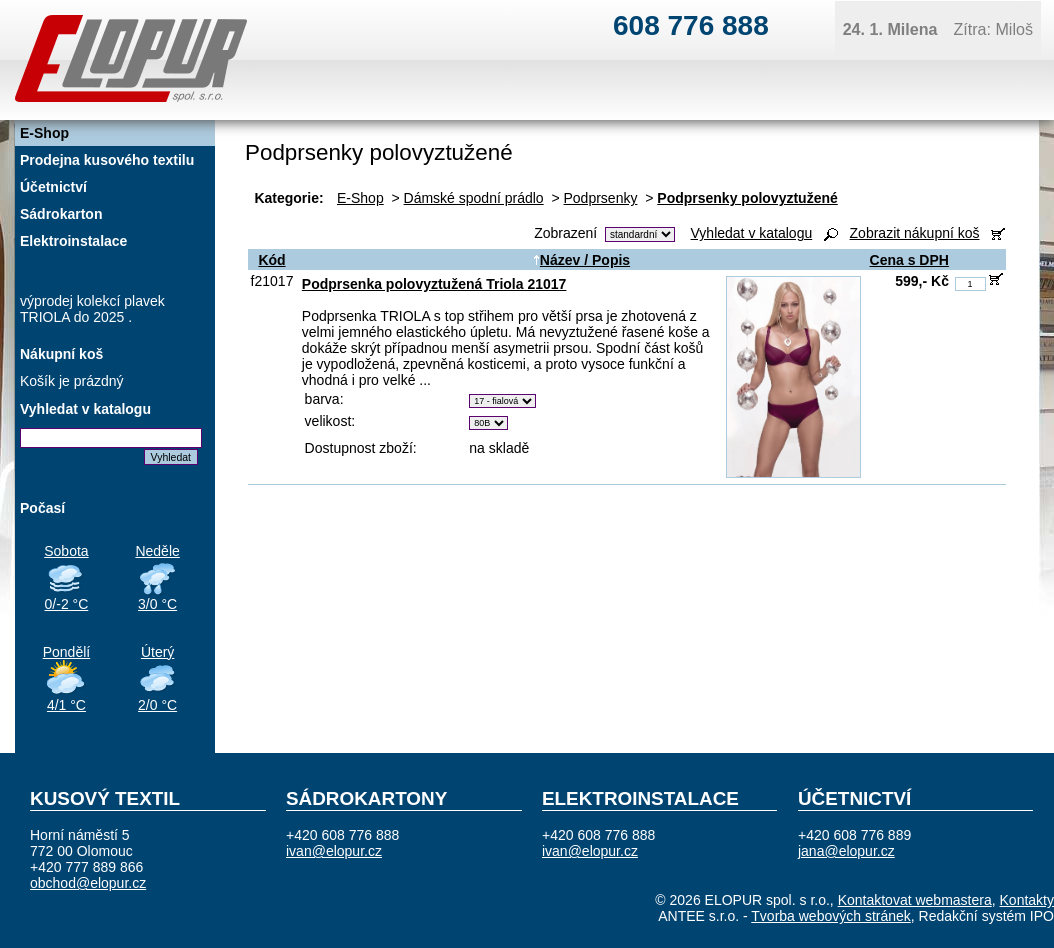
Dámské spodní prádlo (474, 198)
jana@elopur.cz (846, 851)
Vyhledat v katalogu (752, 233)
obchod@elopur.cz (88, 883)
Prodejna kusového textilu (107, 160)
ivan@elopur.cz (334, 851)
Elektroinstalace (73, 241)
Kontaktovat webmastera (915, 900)
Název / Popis (581, 260)
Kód (271, 260)
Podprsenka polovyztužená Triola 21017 (434, 284)
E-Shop (360, 198)
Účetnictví (53, 187)
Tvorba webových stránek (831, 916)
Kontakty (1027, 900)
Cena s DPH (909, 260)
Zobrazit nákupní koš (915, 233)
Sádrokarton (61, 214)
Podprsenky (601, 198)
